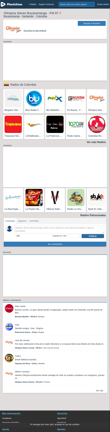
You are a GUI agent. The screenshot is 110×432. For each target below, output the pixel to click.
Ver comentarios (55, 244)
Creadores (6, 418)
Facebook (61, 422)
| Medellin (30, 317)
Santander (28, 16)
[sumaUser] (74, 236)
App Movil (61, 418)
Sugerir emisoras (46, 4)
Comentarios (10, 221)
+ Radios (33, 4)
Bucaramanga (12, 16)
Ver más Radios (96, 142)
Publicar (93, 236)
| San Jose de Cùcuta (37, 348)
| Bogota (29, 332)
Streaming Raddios (10, 422)
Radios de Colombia (23, 84)
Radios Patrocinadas (93, 215)
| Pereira (32, 382)
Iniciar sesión (103, 4)
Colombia (41, 16)
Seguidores (22, 221)
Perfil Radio (34, 221)
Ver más (99, 390)
